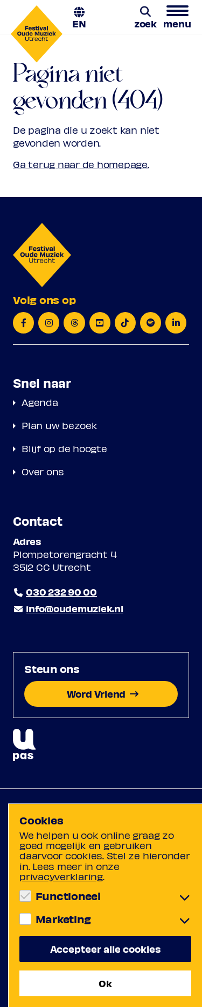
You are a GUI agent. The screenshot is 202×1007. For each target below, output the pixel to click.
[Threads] (74, 323)
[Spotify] (150, 323)
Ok (105, 983)
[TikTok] (125, 323)
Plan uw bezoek (59, 425)
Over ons (43, 471)
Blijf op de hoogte (64, 448)
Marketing (63, 919)
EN (79, 22)
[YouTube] (99, 323)
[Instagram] (48, 323)
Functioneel (68, 896)
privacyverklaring (61, 876)
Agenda (40, 402)
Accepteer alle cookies (105, 949)
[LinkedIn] (175, 323)
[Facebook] (23, 323)
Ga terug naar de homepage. (81, 164)
